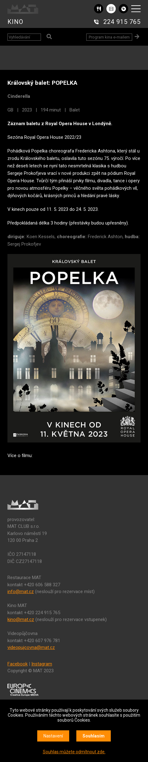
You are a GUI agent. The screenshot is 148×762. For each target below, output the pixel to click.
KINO (15, 21)
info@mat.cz (20, 591)
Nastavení (53, 735)
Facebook (17, 664)
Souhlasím (94, 735)
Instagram (41, 664)
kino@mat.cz (20, 619)
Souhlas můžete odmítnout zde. (74, 751)
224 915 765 (122, 22)
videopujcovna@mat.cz (31, 647)
